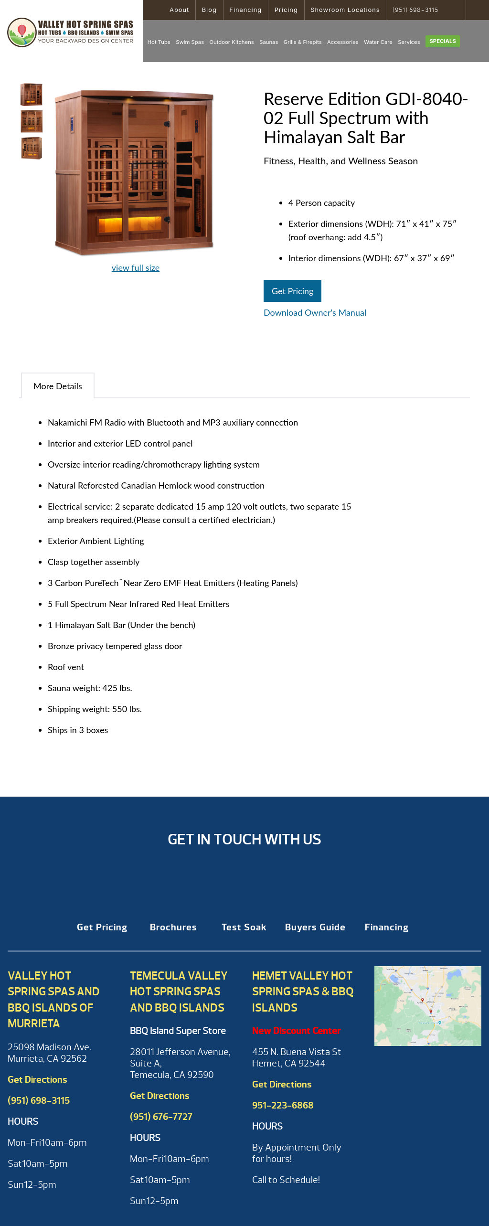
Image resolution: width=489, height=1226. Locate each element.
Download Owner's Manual (315, 312)
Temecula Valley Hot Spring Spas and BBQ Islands (179, 992)
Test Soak (244, 927)
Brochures (173, 927)
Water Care (378, 42)
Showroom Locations (345, 9)
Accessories (343, 42)
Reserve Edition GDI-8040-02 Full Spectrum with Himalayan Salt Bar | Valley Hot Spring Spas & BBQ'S (71, 31)
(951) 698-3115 (415, 10)
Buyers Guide (315, 927)
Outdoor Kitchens (231, 42)
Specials (442, 41)
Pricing (286, 9)
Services (409, 42)
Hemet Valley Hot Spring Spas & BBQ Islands (303, 992)
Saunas (268, 42)
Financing (245, 9)
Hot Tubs (159, 42)
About (179, 9)
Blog (209, 9)
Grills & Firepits (303, 42)
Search (455, 10)
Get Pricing (292, 291)
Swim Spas (190, 42)
